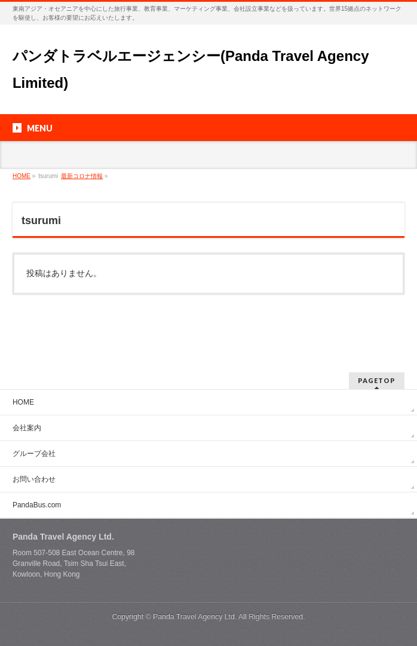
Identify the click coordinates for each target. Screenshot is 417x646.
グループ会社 (34, 453)
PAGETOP (376, 380)
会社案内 (27, 428)
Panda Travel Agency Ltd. (195, 617)
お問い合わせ (34, 479)
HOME (23, 402)
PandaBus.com (37, 505)
